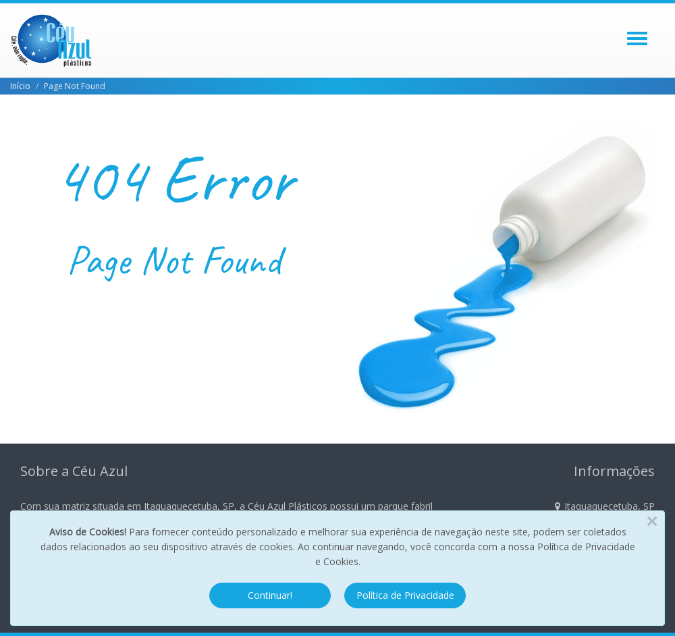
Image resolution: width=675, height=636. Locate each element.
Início (20, 86)
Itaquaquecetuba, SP (605, 506)
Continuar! (270, 595)
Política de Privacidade (405, 595)
